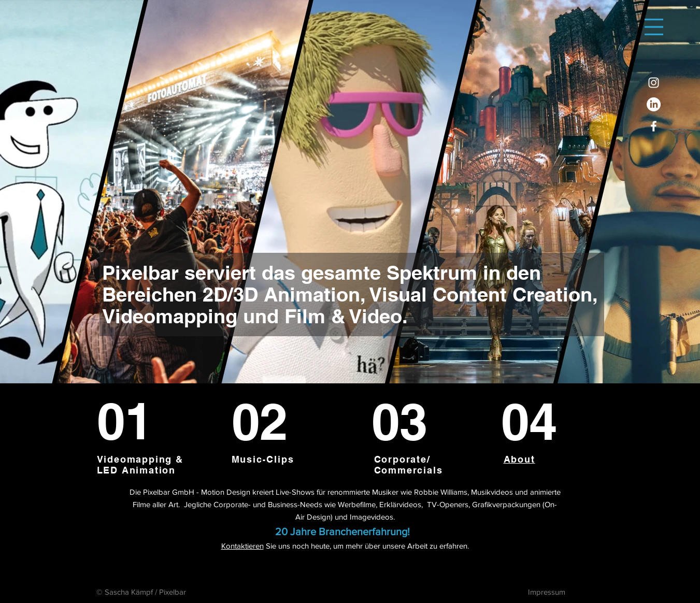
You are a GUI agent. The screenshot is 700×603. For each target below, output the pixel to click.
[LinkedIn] (654, 104)
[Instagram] (654, 83)
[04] (539, 421)
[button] (654, 27)
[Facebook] (654, 126)
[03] (408, 421)
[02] (271, 421)
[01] (143, 421)
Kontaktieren (242, 545)
